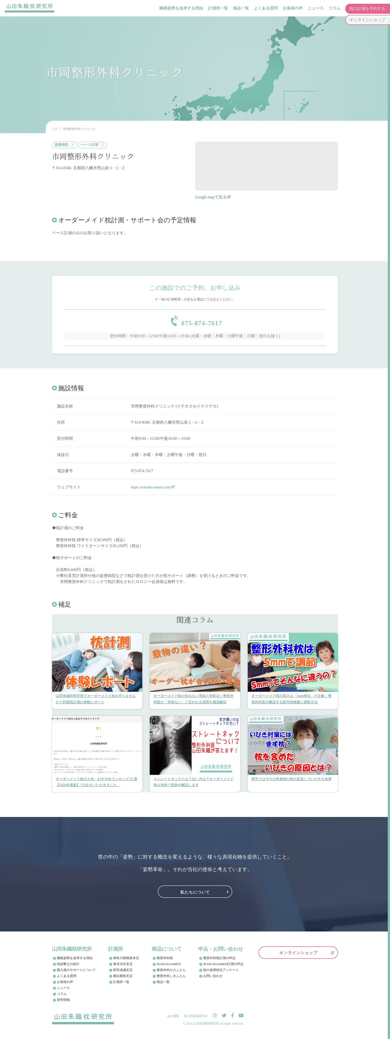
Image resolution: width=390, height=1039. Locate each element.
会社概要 (173, 1019)
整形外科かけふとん (171, 973)
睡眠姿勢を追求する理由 (181, 8)
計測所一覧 (218, 8)
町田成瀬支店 (123, 973)
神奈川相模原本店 (126, 961)
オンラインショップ (298, 956)
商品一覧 (241, 8)
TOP (54, 129)
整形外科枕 (165, 961)
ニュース (315, 8)
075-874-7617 (202, 322)
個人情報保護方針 (196, 1019)
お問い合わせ (213, 979)
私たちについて (195, 895)
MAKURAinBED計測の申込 (223, 967)
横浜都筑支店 (123, 979)
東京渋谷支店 (123, 967)
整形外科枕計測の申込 (220, 961)
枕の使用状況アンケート (221, 973)
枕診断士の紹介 (68, 967)
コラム (334, 8)
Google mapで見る (211, 197)
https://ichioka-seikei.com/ (152, 490)
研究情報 (63, 1003)
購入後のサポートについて (76, 973)
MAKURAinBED (168, 967)
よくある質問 (266, 8)
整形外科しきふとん (171, 979)
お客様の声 (292, 8)
